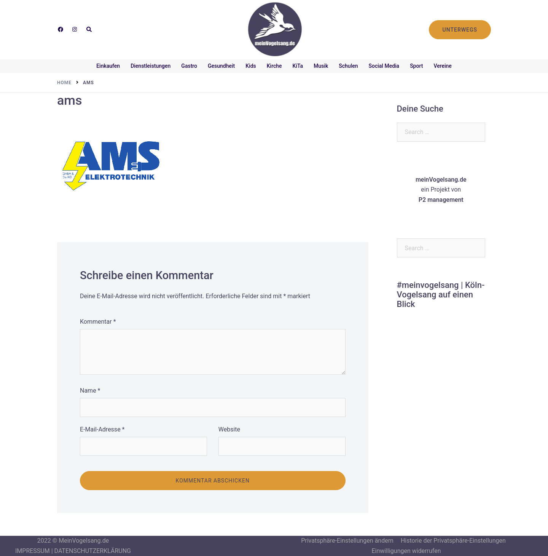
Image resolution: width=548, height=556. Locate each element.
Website (229, 429)
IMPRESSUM (32, 550)
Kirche (274, 66)
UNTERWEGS (460, 30)
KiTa (298, 66)
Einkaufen (108, 66)
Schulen (348, 66)
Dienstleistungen (150, 66)
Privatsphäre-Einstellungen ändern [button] (347, 540)
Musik (321, 66)
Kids (250, 66)
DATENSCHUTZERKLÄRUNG (92, 550)
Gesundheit (221, 66)
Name (90, 390)
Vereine (442, 66)
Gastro (189, 66)
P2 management (441, 199)
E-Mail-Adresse (102, 429)
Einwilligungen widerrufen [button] (406, 550)
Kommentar (98, 321)
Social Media (384, 66)
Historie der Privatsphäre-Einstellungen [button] (453, 540)
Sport (416, 66)
